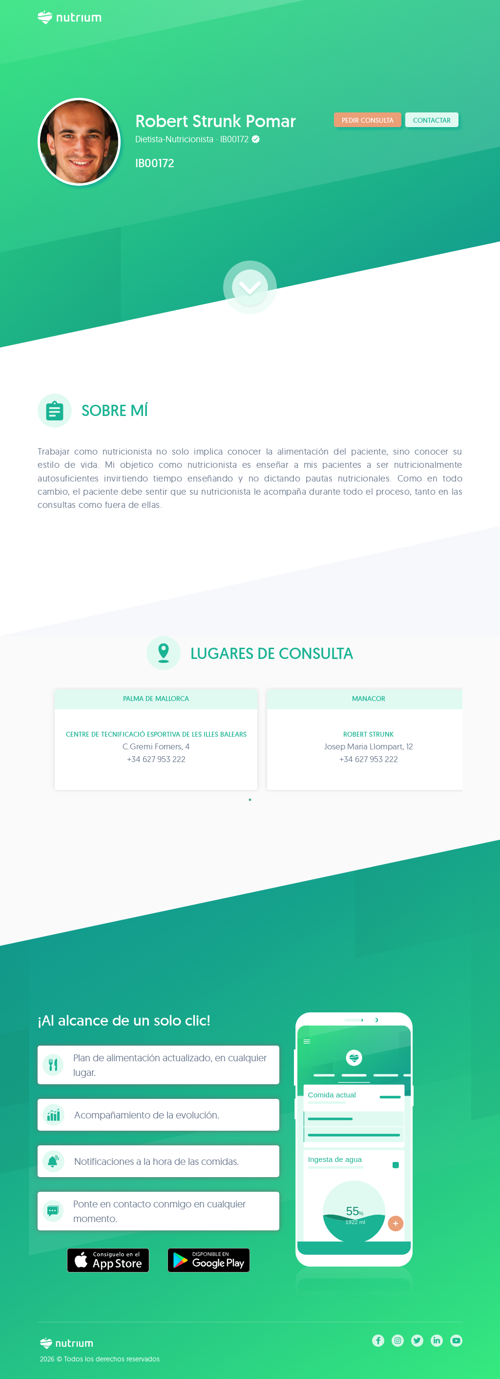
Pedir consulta (368, 120)
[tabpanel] (144, 739)
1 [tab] (250, 800)
